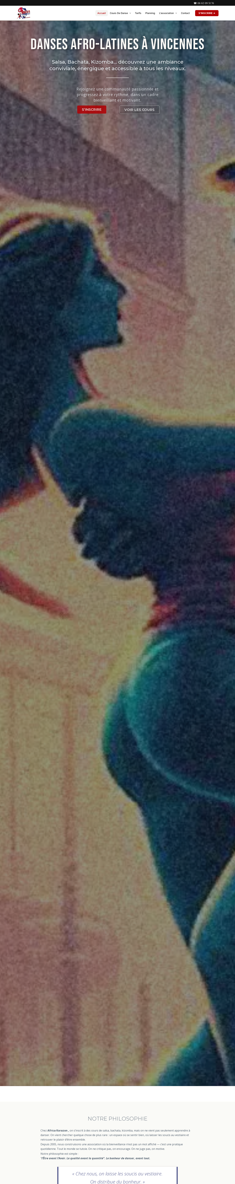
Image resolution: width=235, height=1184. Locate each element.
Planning (150, 13)
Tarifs (138, 13)
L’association (168, 13)
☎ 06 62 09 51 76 (204, 3)
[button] (129, 13)
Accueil (101, 13)
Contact (185, 13)
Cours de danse (120, 13)
